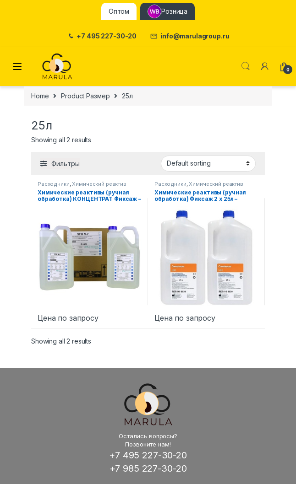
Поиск (246, 66)
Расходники (54, 184)
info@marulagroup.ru (189, 36)
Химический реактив (99, 184)
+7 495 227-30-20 (102, 36)
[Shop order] (208, 163)
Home (40, 96)
